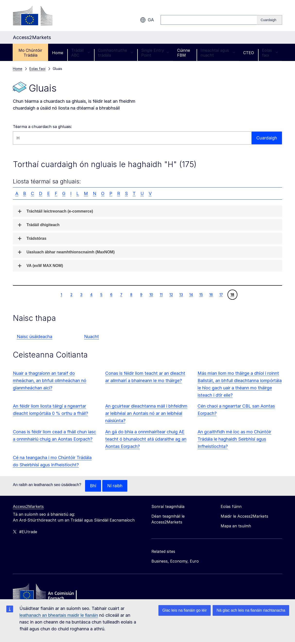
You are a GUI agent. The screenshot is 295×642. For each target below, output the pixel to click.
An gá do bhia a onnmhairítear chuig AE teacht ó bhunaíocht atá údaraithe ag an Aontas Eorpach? (145, 439)
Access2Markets (28, 506)
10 (151, 294)
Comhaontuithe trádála (115, 53)
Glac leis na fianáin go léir (184, 610)
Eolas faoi (270, 53)
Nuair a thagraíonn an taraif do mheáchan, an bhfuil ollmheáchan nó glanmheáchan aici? (49, 380)
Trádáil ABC (80, 53)
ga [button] (147, 20)
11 (161, 294)
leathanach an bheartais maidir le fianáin (58, 615)
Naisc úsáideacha (34, 336)
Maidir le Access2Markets (244, 516)
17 (221, 294)
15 (201, 294)
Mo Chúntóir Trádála (30, 53)
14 (191, 294)
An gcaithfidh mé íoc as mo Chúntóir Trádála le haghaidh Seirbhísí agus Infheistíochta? (234, 439)
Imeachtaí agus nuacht (217, 53)
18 (232, 294)
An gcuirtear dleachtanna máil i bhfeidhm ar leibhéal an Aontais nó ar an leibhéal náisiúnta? (146, 413)
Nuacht (91, 336)
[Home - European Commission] (48, 593)
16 (211, 294)
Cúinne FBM (183, 53)
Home (57, 52)
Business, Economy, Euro (175, 561)
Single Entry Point (155, 53)
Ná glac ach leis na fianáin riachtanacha (251, 610)
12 (171, 294)
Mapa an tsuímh (236, 525)
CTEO (248, 52)
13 (181, 294)
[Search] (269, 20)
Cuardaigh (266, 137)
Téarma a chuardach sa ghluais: (42, 126)
